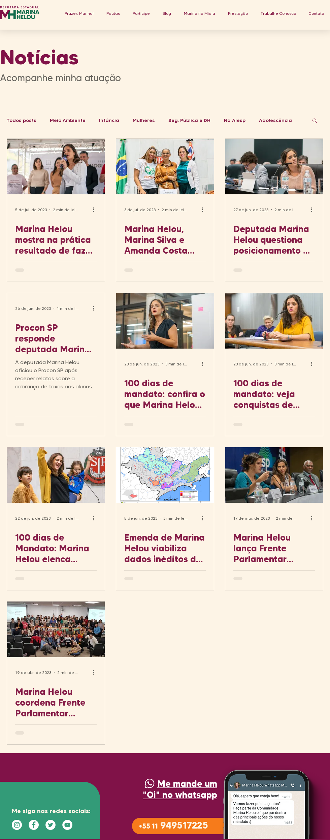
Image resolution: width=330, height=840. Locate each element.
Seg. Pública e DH (189, 120)
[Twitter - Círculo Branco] (50, 825)
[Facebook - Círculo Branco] (34, 825)
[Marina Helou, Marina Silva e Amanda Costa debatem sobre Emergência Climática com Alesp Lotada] (165, 166)
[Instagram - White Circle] (17, 825)
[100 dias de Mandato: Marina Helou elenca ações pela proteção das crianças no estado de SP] (56, 475)
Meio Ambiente (68, 120)
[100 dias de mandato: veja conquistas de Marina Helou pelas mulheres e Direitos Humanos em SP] (274, 321)
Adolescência (275, 120)
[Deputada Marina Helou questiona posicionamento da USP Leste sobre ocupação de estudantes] (274, 166)
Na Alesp (234, 120)
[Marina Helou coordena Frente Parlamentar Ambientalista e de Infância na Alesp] (56, 629)
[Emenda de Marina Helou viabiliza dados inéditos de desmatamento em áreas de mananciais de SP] (165, 475)
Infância (109, 120)
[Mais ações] (96, 209)
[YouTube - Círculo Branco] (67, 825)
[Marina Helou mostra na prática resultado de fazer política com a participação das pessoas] (56, 166)
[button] (113, 13)
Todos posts (21, 120)
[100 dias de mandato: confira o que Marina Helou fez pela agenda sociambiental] (165, 321)
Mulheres (144, 120)
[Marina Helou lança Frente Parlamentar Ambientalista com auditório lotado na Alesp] (274, 475)
